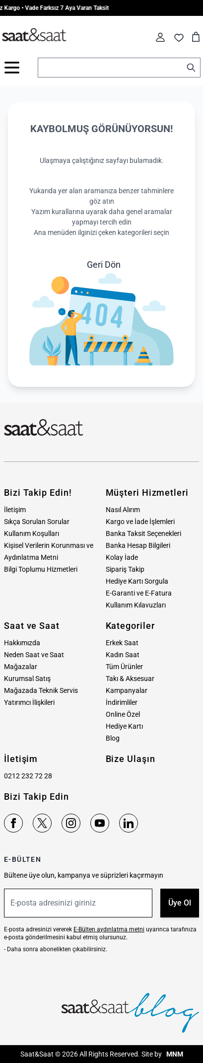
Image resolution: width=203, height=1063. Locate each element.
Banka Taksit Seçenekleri (143, 533)
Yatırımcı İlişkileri (29, 702)
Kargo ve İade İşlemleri (140, 522)
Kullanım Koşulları (31, 533)
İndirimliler (121, 702)
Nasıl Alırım (123, 510)
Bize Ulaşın (130, 759)
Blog (113, 738)
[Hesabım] (160, 37)
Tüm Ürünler (124, 667)
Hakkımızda (22, 643)
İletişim (15, 510)
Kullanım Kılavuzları (136, 605)
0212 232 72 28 (28, 776)
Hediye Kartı (124, 726)
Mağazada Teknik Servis (41, 690)
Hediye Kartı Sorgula (137, 581)
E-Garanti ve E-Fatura (139, 593)
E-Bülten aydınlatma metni (108, 929)
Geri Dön (104, 264)
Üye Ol (179, 903)
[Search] (191, 67)
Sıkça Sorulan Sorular (36, 522)
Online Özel (123, 714)
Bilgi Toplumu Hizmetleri (40, 569)
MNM (174, 1054)
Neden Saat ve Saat (34, 655)
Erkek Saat (122, 643)
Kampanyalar (126, 690)
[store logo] (34, 35)
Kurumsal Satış (27, 679)
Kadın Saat (122, 655)
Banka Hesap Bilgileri (138, 545)
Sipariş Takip (125, 569)
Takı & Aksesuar (130, 679)
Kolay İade (122, 557)
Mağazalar (20, 667)
